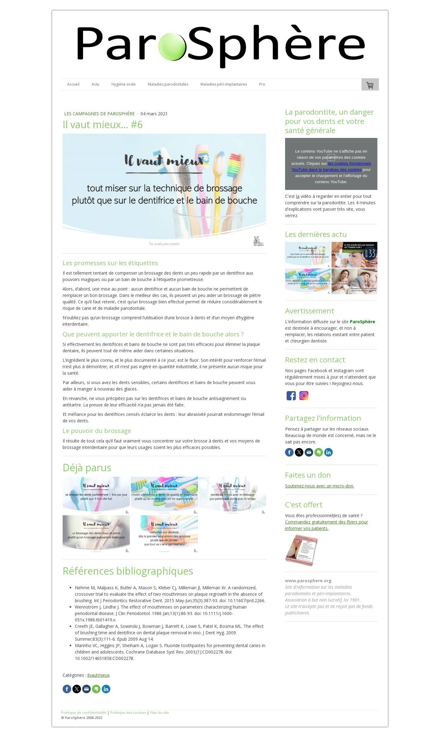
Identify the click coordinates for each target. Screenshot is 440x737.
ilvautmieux (98, 675)
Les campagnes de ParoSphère (100, 114)
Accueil (73, 84)
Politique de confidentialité (83, 712)
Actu (95, 84)
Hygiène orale (124, 84)
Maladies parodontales (168, 84)
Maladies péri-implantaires (223, 84)
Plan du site (159, 712)
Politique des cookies (128, 712)
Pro (262, 84)
